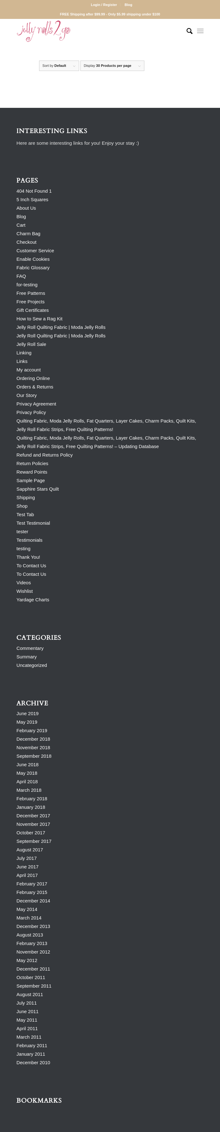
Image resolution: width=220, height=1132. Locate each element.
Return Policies (32, 463)
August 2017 (29, 849)
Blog (128, 5)
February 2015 (31, 892)
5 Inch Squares (32, 199)
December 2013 (33, 926)
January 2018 (30, 807)
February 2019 (31, 730)
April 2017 (27, 875)
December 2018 (33, 739)
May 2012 (26, 960)
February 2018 (31, 798)
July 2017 (26, 858)
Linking (24, 352)
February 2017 (31, 883)
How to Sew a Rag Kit (39, 318)
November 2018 (33, 747)
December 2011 (33, 969)
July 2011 (26, 1003)
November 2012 (33, 951)
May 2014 (26, 909)
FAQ (21, 276)
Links (21, 361)
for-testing (27, 284)
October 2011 (30, 977)
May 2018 (26, 773)
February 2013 (31, 943)
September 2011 (33, 986)
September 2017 (33, 841)
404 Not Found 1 (34, 191)
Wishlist (24, 591)
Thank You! (28, 557)
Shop (21, 506)
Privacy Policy (31, 412)
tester (22, 531)
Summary (26, 656)
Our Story (26, 395)
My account (28, 369)
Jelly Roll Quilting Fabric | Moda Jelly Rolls (60, 327)
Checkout (26, 242)
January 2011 (30, 1054)
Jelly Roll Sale (31, 344)
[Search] (186, 31)
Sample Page (30, 480)
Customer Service (35, 250)
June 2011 (27, 1011)
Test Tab (25, 514)
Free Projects (30, 301)
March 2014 (28, 917)
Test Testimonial (33, 523)
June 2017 (27, 866)
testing (23, 548)
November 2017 (33, 824)
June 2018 (27, 764)
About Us (26, 208)
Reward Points (31, 472)
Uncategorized (31, 665)
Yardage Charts (32, 599)
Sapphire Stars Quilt (37, 489)
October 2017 (30, 832)
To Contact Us (31, 565)
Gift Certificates (32, 310)
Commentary (29, 648)
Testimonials (29, 540)
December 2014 (33, 900)
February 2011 (31, 1045)
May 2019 (26, 722)
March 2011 (28, 1037)
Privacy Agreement (36, 403)
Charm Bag (28, 233)
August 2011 (29, 994)
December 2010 (33, 1062)
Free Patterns (30, 293)
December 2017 (33, 815)
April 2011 (27, 1028)
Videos (23, 582)
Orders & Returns (34, 386)
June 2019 (27, 713)
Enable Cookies (32, 259)
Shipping (25, 497)
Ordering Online (33, 378)
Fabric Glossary (32, 267)
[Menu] (200, 31)
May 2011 (26, 1020)
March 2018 (28, 790)
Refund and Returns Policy (44, 455)
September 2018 (33, 756)
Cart (20, 225)
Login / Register (104, 5)
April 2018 (27, 781)
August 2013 (29, 934)
